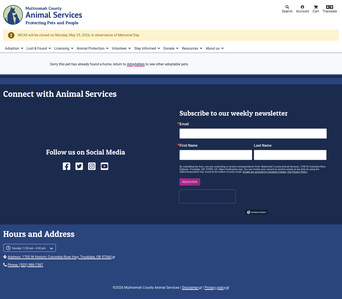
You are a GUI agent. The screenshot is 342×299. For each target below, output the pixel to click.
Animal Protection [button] (91, 48)
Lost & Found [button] (37, 48)
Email (184, 124)
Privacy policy (217, 287)
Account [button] (302, 11)
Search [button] (287, 11)
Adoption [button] (12, 48)
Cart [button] (316, 11)
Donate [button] (169, 48)
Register (189, 182)
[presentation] (207, 196)
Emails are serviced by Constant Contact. (265, 171)
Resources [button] (190, 48)
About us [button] (213, 48)
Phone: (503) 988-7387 (25, 265)
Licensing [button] (62, 48)
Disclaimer (192, 287)
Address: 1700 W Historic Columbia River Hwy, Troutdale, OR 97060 (61, 257)
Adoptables (136, 64)
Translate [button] (330, 11)
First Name (189, 145)
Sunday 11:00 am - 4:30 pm (28, 248)
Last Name (263, 145)
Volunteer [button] (120, 48)
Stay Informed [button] (145, 48)
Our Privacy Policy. (297, 171)
